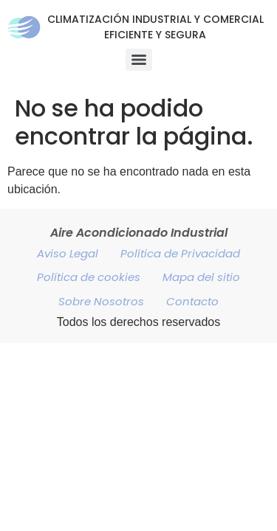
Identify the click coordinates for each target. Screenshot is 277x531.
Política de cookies (88, 277)
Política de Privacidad (180, 253)
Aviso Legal (67, 253)
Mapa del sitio (201, 277)
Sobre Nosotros (101, 301)
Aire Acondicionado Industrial (139, 232)
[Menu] (139, 60)
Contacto (192, 301)
